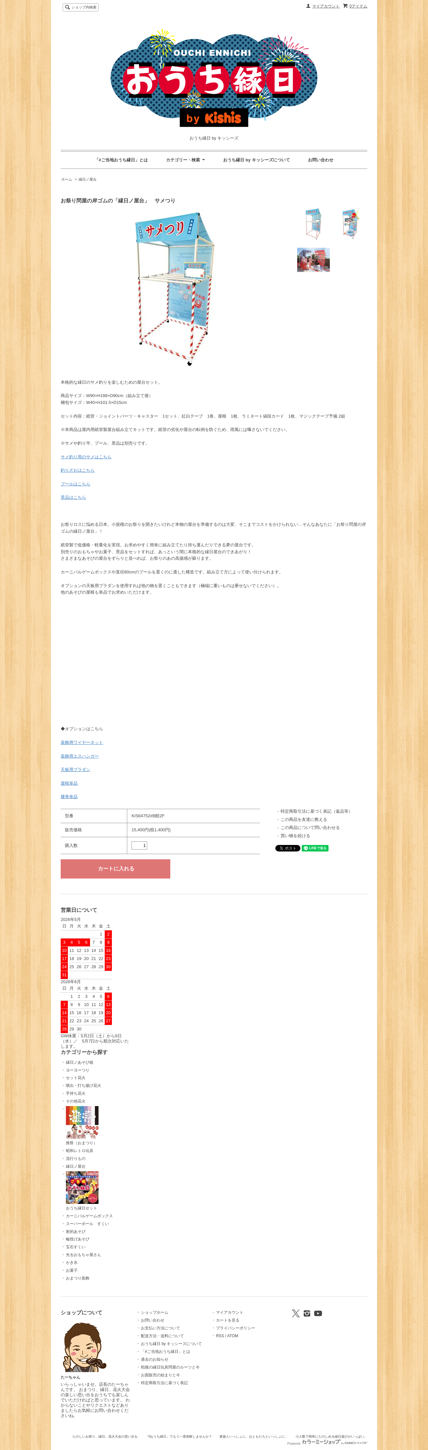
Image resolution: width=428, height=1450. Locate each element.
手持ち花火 (75, 1093)
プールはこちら (75, 483)
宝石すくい (75, 1247)
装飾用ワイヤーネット (82, 742)
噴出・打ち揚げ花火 (83, 1085)
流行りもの (75, 1158)
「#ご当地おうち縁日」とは (121, 159)
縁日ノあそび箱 (79, 1062)
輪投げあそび (77, 1239)
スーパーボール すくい (87, 1223)
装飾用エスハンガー (80, 756)
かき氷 (72, 1262)
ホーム (66, 179)
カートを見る (227, 1320)
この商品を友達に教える (304, 819)
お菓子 (72, 1270)
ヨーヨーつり (77, 1070)
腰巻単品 (69, 796)
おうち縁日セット (82, 1190)
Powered (327, 1443)
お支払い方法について (160, 1328)
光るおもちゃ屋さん (83, 1254)
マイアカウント (326, 6)
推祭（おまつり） (82, 1125)
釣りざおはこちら (78, 470)
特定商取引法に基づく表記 (164, 1383)
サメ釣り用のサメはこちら (86, 456)
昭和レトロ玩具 (79, 1150)
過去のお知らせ (154, 1359)
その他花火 (75, 1101)
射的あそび (75, 1231)
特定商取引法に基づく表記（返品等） (317, 811)
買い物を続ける (295, 835)
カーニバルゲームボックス (89, 1216)
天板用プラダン (75, 769)
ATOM (232, 1336)
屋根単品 (69, 783)
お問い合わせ (320, 159)
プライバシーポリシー (235, 1328)
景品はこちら (73, 497)
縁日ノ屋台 (88, 179)
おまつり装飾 (77, 1278)
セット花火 (75, 1077)
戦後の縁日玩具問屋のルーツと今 (170, 1367)
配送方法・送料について (162, 1336)
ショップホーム (154, 1312)
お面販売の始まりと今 (160, 1375)
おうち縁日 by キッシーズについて (256, 159)
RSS (220, 1336)
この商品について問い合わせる (310, 827)
